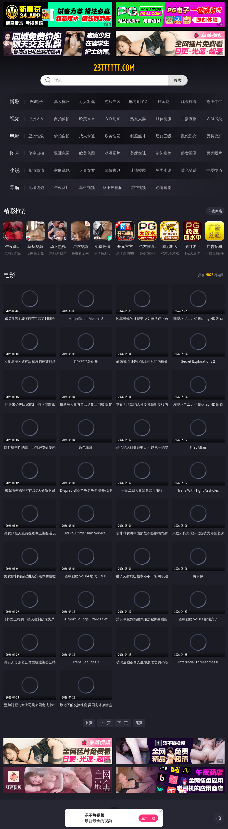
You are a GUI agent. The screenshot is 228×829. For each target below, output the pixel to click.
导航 (15, 187)
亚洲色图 (62, 153)
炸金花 (163, 101)
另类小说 (163, 170)
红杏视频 (138, 187)
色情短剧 (163, 187)
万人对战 (87, 101)
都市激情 (36, 170)
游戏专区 (112, 101)
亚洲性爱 (36, 136)
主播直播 (189, 118)
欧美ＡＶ (87, 118)
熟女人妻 (138, 118)
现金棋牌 (189, 101)
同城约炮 (36, 187)
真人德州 (62, 101)
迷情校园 (138, 170)
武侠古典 (112, 170)
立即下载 (148, 818)
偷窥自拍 (36, 153)
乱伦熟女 (189, 136)
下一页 (122, 722)
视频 (15, 118)
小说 (15, 170)
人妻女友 (87, 170)
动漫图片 (112, 153)
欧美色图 (87, 153)
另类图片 (214, 153)
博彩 (15, 101)
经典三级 (163, 136)
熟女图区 (189, 153)
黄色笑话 (189, 170)
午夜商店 (62, 187)
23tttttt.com (114, 68)
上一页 (105, 722)
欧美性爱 (112, 136)
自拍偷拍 (62, 118)
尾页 (139, 722)
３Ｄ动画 (112, 118)
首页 (89, 722)
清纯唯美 (163, 153)
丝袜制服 (163, 118)
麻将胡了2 (138, 101)
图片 (15, 153)
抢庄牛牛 (214, 101)
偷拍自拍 (62, 136)
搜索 (178, 80)
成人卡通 (87, 136)
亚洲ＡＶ (36, 118)
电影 (15, 135)
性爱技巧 (214, 170)
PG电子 (36, 101)
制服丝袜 (138, 136)
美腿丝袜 (138, 153)
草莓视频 (87, 187)
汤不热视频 (112, 187)
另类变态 (214, 136)
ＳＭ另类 (214, 118)
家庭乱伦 (62, 170)
